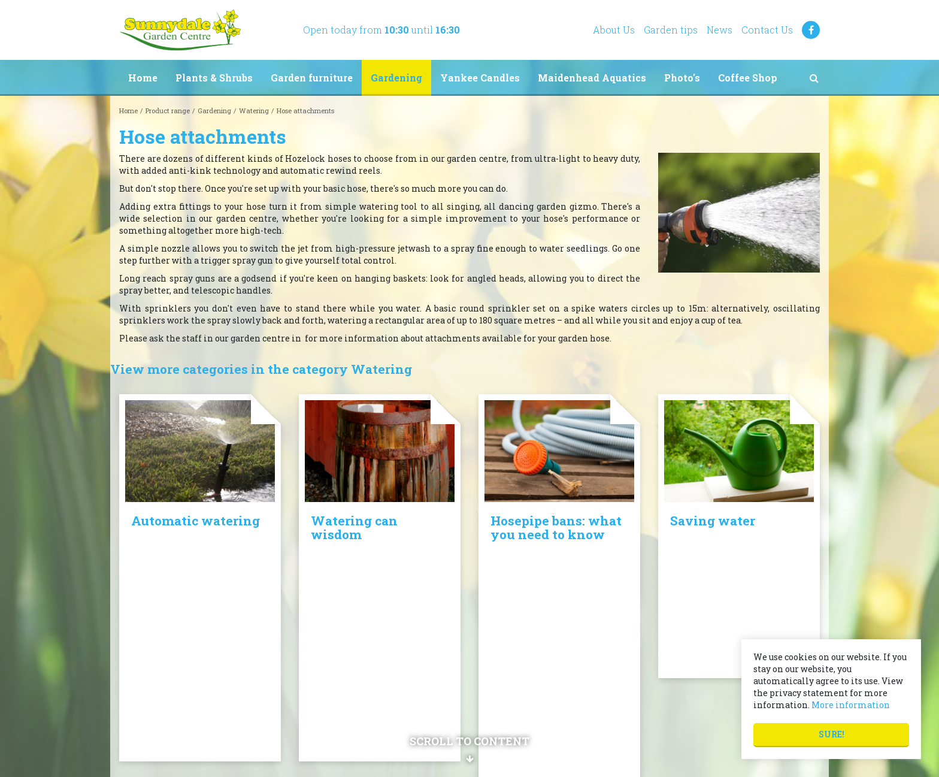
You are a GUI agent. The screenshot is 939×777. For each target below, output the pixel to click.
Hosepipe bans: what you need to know (556, 527)
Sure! (831, 734)
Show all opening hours (343, 706)
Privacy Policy (589, 758)
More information (850, 705)
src (814, 78)
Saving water (712, 520)
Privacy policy (505, 689)
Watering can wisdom (354, 527)
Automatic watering (195, 520)
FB (811, 30)
